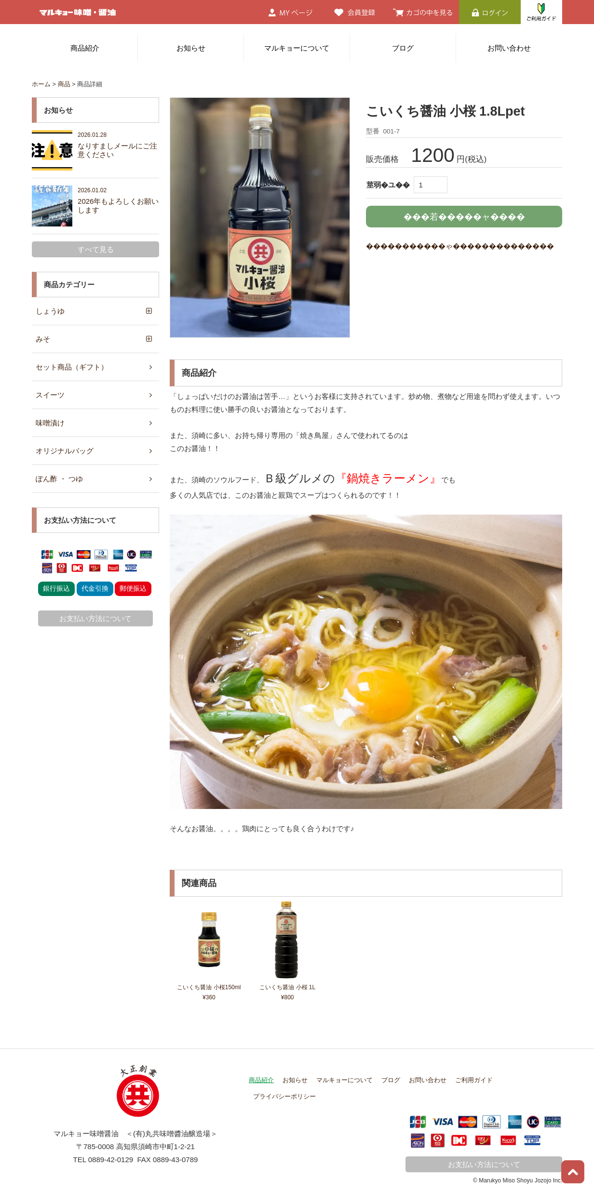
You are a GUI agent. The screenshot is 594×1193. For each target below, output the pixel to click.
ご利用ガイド (474, 1079)
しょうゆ (50, 311)
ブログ (403, 48)
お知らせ (190, 48)
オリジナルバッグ (65, 451)
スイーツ (50, 395)
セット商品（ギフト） (72, 367)
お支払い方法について (95, 618)
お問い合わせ (509, 48)
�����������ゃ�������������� (460, 246)
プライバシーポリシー (284, 1095)
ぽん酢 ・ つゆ (59, 479)
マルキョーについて (296, 48)
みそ (43, 339)
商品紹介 (84, 48)
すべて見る (96, 249)
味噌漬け (50, 423)
